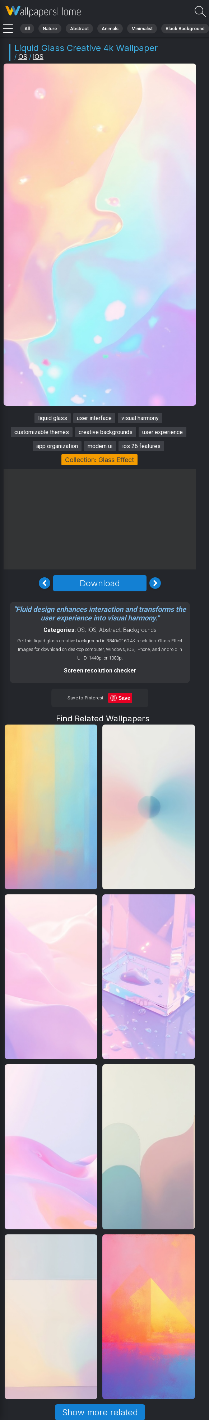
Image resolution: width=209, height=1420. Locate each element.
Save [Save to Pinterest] (124, 698)
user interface (94, 418)
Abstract (79, 28)
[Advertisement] (100, 519)
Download (100, 583)
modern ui (100, 446)
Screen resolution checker (100, 670)
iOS (38, 56)
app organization (57, 446)
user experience (162, 432)
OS (22, 56)
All (27, 28)
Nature (50, 28)
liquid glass (52, 418)
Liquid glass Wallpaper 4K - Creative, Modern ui (43, 12)
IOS (92, 630)
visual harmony (140, 418)
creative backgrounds (106, 432)
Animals (110, 28)
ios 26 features (141, 446)
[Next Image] (155, 583)
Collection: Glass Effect (99, 460)
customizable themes (41, 432)
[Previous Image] (44, 583)
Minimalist (142, 28)
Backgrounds (140, 630)
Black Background (185, 28)
